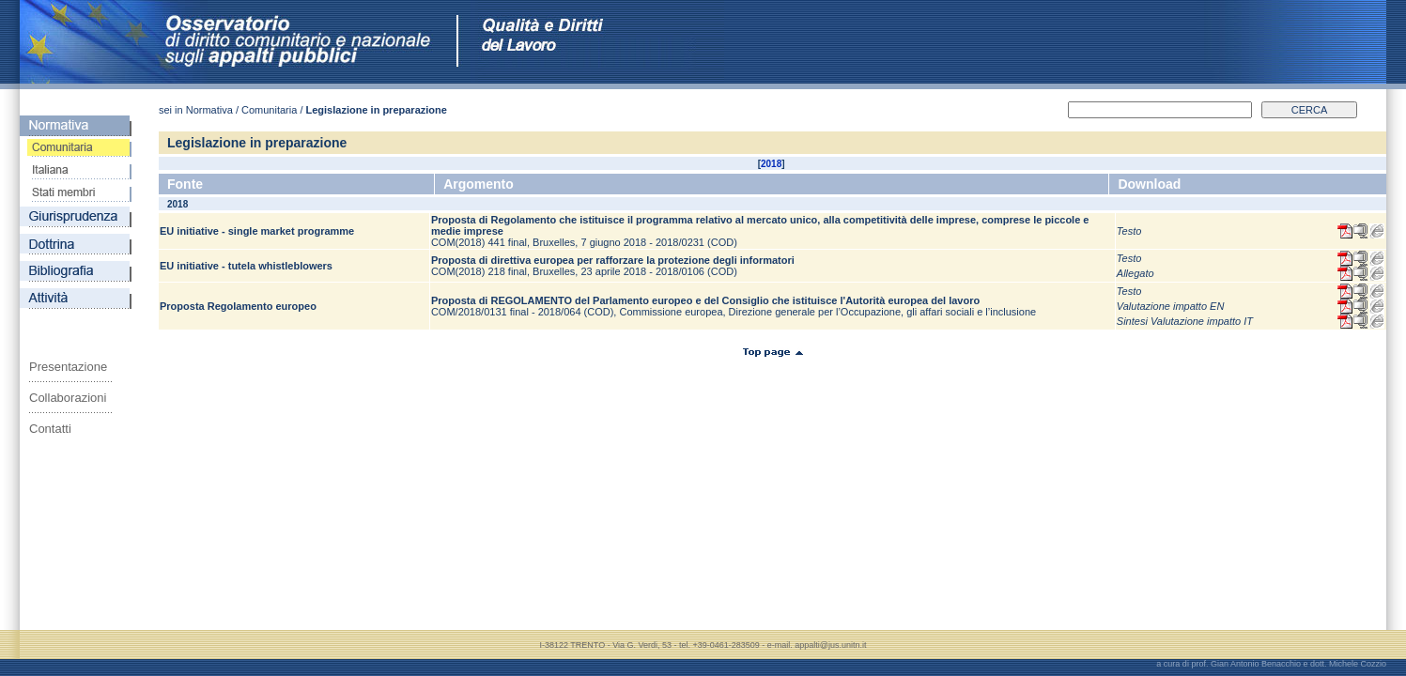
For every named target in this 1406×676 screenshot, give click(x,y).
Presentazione (68, 367)
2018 (771, 164)
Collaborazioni (67, 398)
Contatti (50, 429)
